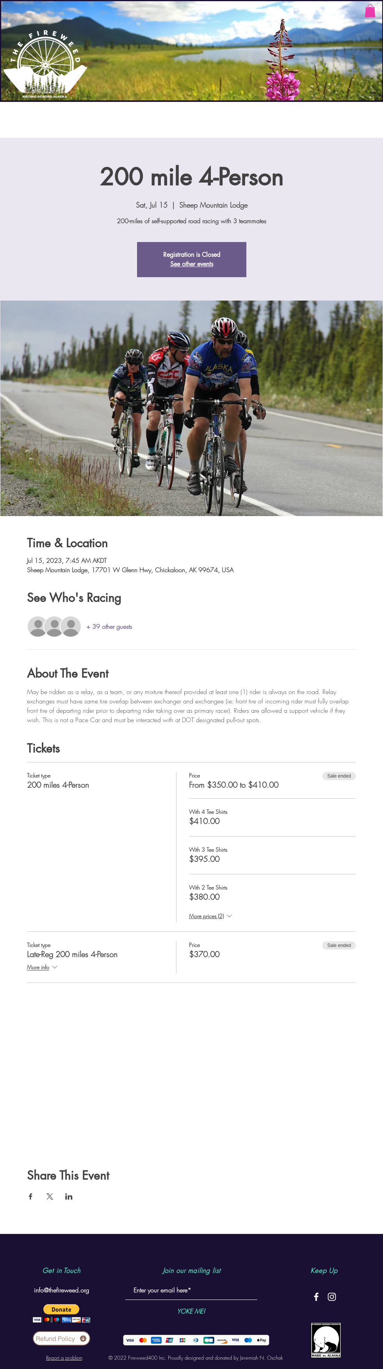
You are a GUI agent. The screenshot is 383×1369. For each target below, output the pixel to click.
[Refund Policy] (61, 1338)
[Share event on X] (49, 1196)
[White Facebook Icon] (316, 1296)
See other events (191, 264)
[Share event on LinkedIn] (69, 1196)
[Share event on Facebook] (30, 1196)
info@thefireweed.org (61, 1290)
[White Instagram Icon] (331, 1296)
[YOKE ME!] (191, 1311)
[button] (370, 10)
